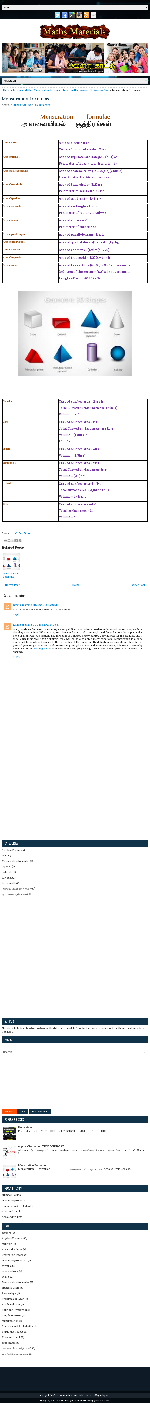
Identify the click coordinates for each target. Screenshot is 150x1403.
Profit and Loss (11, 1304)
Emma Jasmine (22, 604)
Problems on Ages (13, 1298)
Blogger (105, 1395)
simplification (10, 1320)
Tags (22, 1111)
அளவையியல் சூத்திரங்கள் (94, 90)
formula (18, 90)
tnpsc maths (70, 90)
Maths (28, 90)
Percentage (25, 1127)
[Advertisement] (16, 779)
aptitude (7, 872)
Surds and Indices (13, 1331)
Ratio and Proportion (15, 1309)
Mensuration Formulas (25, 98)
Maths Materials (73, 1395)
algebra (6, 866)
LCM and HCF (10, 1271)
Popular (9, 1111)
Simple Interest (11, 1315)
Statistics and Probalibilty (17, 1206)
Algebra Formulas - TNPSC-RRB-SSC (41, 1146)
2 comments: (43, 104)
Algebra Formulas (13, 850)
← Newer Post (11, 584)
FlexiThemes (57, 1400)
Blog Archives (39, 1111)
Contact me (84, 1028)
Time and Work (11, 1211)
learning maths (42, 648)
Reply (16, 614)
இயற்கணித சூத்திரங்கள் (15, 894)
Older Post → (140, 584)
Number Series (11, 1195)
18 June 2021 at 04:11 (45, 604)
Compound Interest (14, 1254)
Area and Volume (12, 1216)
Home (6, 90)
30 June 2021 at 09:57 (46, 624)
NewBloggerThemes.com (97, 1400)
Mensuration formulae (47, 90)
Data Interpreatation (14, 1200)
